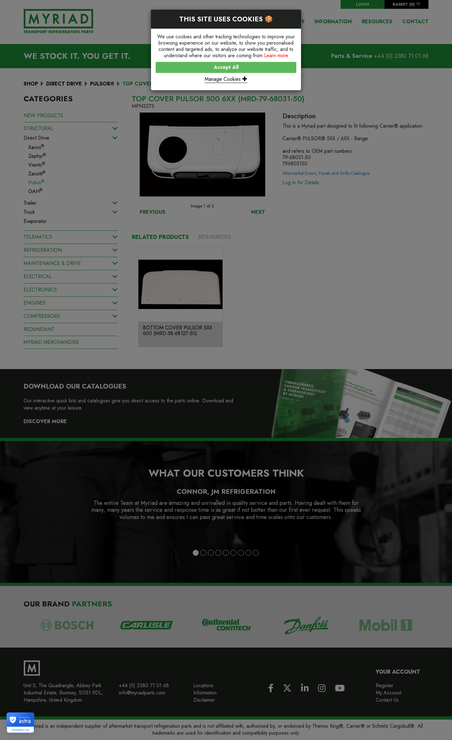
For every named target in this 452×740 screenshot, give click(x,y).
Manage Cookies (226, 79)
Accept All (226, 67)
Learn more (276, 55)
